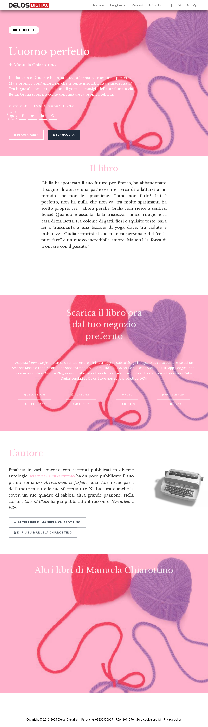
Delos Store (35, 390)
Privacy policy (172, 719)
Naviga (98, 5)
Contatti (137, 5)
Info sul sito (157, 5)
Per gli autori (118, 5)
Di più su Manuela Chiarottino (43, 528)
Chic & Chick (20, 29)
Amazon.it (81, 390)
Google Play (173, 390)
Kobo (127, 390)
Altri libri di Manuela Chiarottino (47, 518)
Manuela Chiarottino (35, 64)
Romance (69, 106)
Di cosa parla (26, 134)
